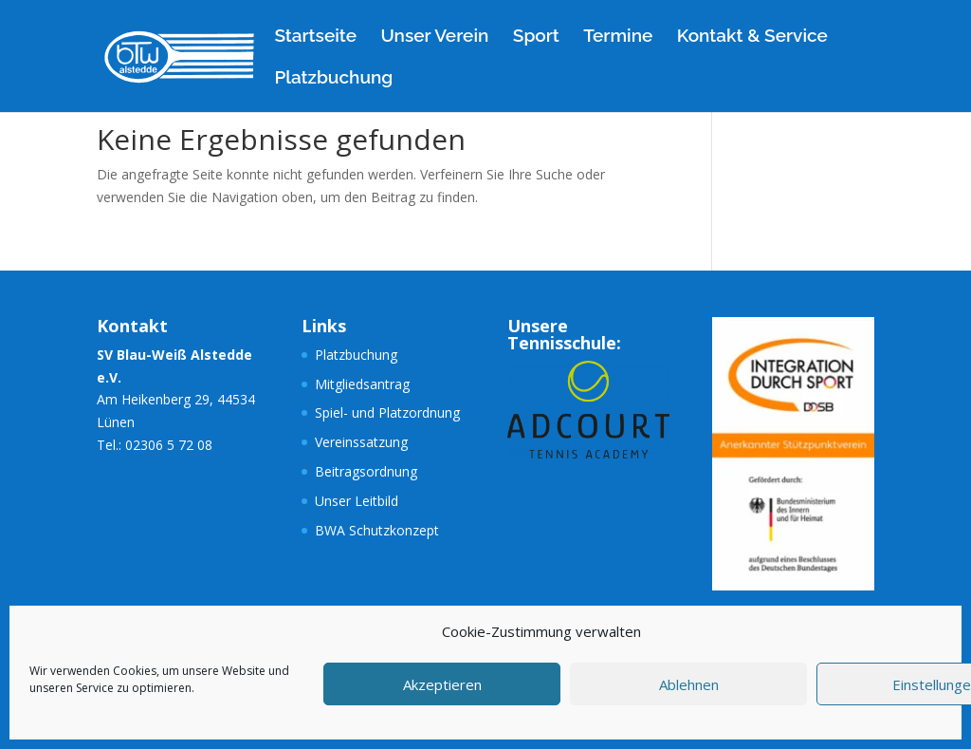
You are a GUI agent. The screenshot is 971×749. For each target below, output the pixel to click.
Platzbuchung (333, 78)
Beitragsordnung (366, 471)
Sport (536, 37)
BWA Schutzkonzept (377, 530)
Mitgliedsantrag (362, 384)
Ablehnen (689, 684)
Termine (617, 37)
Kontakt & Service (752, 37)
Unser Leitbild (356, 501)
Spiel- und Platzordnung (387, 412)
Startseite (315, 37)
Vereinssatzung (361, 442)
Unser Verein (434, 37)
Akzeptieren (442, 684)
